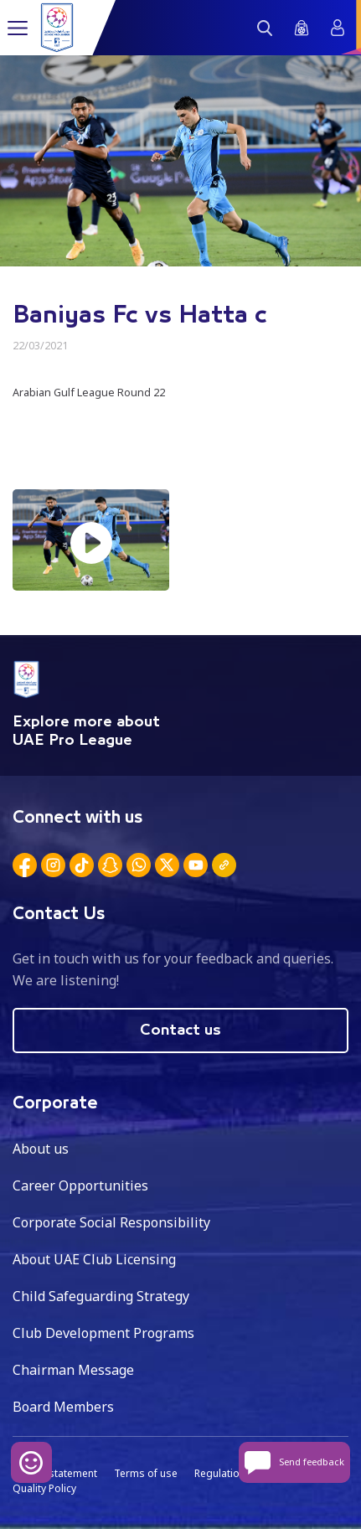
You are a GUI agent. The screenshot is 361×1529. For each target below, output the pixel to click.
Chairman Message (73, 1370)
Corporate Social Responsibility (111, 1222)
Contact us (180, 1030)
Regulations (222, 1473)
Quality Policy (44, 1488)
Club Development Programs (103, 1333)
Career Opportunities (80, 1185)
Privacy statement (55, 1473)
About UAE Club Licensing (94, 1259)
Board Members (63, 1406)
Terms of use (146, 1473)
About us (41, 1148)
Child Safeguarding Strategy (101, 1296)
